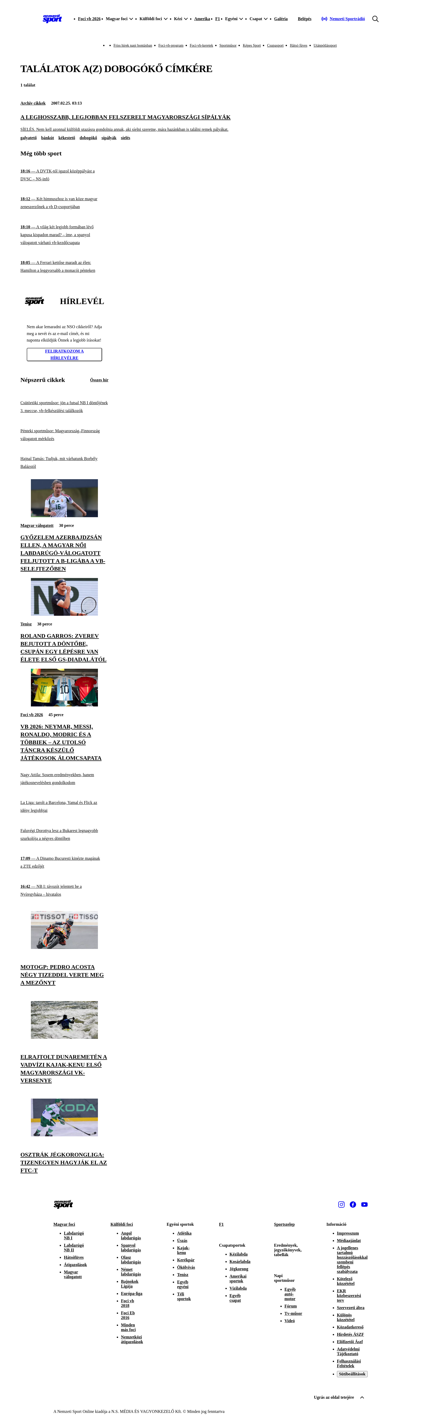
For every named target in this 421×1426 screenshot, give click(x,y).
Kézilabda (239, 1254)
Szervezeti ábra (350, 1307)
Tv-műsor (293, 1313)
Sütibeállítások (352, 1374)
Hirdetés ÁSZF (350, 1334)
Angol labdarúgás (131, 1235)
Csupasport (275, 45)
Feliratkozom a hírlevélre (64, 354)
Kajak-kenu (183, 1250)
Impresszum (348, 1233)
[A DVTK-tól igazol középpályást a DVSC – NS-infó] (64, 175)
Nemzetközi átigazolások (132, 1339)
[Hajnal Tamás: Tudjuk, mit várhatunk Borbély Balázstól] (64, 462)
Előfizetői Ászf (350, 1341)
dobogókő (88, 138)
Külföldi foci (121, 1224)
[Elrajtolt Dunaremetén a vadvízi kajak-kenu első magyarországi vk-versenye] (64, 1037)
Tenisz (26, 624)
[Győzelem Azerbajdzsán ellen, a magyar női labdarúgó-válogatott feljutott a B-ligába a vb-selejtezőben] (64, 516)
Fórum (291, 1306)
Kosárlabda (240, 1261)
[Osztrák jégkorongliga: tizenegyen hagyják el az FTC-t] (64, 1135)
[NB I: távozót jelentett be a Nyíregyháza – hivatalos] (64, 890)
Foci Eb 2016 (128, 1315)
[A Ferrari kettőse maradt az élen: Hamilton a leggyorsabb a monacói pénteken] (64, 266)
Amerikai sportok (238, 1278)
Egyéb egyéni (183, 1284)
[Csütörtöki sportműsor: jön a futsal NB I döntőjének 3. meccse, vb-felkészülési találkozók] (64, 407)
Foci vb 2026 (89, 19)
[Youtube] (364, 1204)
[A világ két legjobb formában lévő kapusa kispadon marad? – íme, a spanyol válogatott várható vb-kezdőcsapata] (64, 235)
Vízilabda (238, 1288)
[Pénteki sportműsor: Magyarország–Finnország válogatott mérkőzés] (64, 434)
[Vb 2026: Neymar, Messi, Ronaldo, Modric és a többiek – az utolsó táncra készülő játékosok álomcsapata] (64, 705)
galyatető (28, 138)
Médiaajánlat (349, 1240)
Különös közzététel (346, 1317)
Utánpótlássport (325, 45)
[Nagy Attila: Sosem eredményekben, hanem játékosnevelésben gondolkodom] (64, 778)
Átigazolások (75, 1264)
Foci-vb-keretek (201, 45)
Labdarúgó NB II (74, 1247)
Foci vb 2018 (127, 1303)
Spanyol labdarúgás (131, 1247)
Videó (290, 1321)
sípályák (109, 138)
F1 (217, 19)
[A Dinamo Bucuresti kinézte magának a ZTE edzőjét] (64, 862)
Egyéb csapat (235, 1298)
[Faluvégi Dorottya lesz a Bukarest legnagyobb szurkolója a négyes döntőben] (64, 834)
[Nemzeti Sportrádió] (343, 19)
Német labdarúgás (131, 1271)
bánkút (47, 138)
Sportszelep (284, 1224)
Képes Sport (252, 45)
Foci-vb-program (171, 45)
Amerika (202, 19)
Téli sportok (184, 1296)
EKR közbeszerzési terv (349, 1296)
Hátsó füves (298, 45)
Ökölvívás (186, 1267)
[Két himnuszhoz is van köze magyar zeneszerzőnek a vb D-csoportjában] (64, 203)
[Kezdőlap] (52, 18)
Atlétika (184, 1233)
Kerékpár (186, 1260)
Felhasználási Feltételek (349, 1363)
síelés (125, 138)
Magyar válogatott (36, 525)
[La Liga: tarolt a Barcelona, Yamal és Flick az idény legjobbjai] (64, 806)
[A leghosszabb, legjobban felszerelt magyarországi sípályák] (210, 122)
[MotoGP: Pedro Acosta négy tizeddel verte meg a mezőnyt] (64, 947)
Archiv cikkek (33, 103)
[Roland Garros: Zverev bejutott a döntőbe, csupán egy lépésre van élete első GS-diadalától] (64, 614)
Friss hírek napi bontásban (133, 45)
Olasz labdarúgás (131, 1259)
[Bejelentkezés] (304, 19)
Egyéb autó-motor (290, 1294)
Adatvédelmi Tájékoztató (348, 1351)
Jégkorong (239, 1269)
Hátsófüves (74, 1257)
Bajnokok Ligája (130, 1283)
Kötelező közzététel (346, 1281)
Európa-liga (131, 1293)
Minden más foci (128, 1327)
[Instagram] (341, 1204)
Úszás (182, 1240)
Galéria (281, 19)
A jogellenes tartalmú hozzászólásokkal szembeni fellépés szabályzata (352, 1260)
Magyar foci (64, 1224)
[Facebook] (353, 1204)
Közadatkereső (350, 1327)
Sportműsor (227, 45)
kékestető (66, 138)
